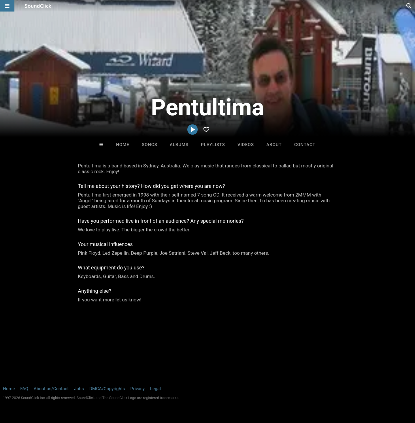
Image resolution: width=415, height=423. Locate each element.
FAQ (24, 388)
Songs (149, 144)
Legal (155, 388)
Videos (245, 144)
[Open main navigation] (7, 6)
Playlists (213, 144)
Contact (305, 144)
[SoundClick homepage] (38, 6)
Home (122, 144)
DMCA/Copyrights (107, 388)
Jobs (79, 388)
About (274, 144)
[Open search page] (409, 6)
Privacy (137, 388)
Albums (179, 144)
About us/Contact (51, 388)
